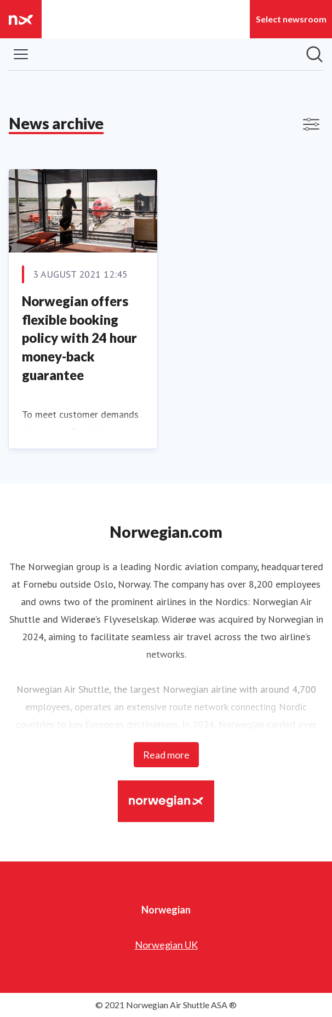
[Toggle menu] (21, 54)
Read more (166, 755)
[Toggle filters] (311, 124)
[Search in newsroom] (314, 54)
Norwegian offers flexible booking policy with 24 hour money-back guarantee (79, 337)
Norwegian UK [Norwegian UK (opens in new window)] (166, 945)
